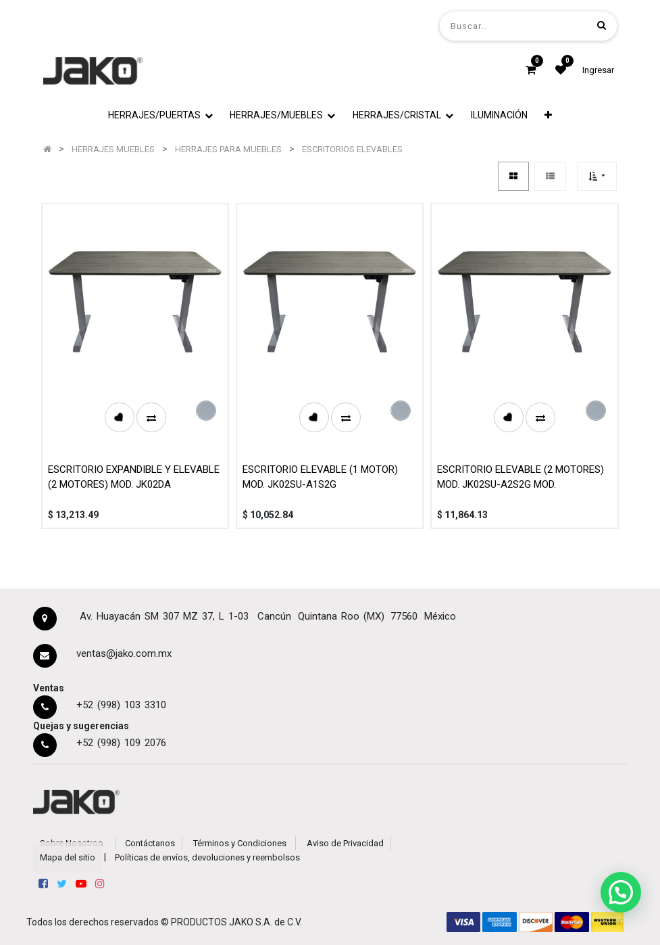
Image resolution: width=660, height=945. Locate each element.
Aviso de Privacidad (345, 843)
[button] (548, 115)
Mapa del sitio (67, 857)
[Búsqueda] (601, 25)
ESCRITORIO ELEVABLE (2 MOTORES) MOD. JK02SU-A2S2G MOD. (520, 477)
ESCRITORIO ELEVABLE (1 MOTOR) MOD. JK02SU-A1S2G (320, 477)
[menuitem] (499, 115)
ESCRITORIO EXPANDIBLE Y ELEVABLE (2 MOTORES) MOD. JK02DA (134, 477)
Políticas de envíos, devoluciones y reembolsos (207, 857)
